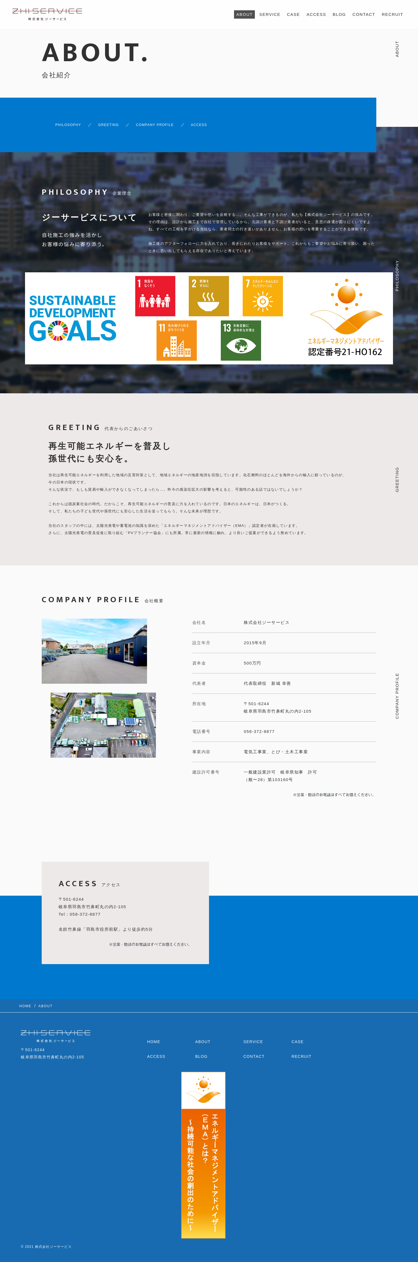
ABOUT (244, 14)
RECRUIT (392, 14)
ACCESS (316, 14)
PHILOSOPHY (59, 122)
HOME (153, 1037)
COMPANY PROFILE (165, 122)
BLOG (339, 14)
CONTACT (363, 14)
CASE (293, 14)
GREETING (108, 122)
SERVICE (269, 14)
